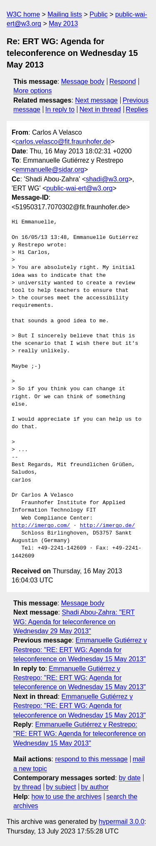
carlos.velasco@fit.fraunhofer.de (63, 141)
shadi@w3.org (107, 179)
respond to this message (91, 759)
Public (98, 14)
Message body (82, 81)
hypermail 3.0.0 (121, 821)
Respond (122, 81)
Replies (137, 109)
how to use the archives (67, 796)
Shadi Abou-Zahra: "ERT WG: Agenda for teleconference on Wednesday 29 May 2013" (74, 622)
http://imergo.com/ (41, 526)
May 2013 (63, 23)
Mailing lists (64, 14)
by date (129, 777)
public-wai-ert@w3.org (79, 188)
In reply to (59, 109)
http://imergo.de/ (107, 526)
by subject (61, 787)
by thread (27, 787)
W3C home (23, 14)
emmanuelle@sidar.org (49, 169)
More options (32, 90)
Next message (96, 100)
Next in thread (100, 109)
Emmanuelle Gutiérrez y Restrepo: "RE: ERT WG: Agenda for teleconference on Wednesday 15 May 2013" (80, 650)
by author (95, 787)
